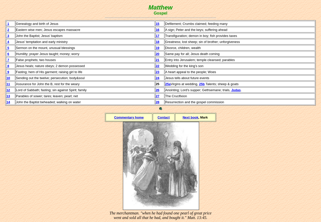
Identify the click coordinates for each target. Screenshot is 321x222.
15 (157, 24)
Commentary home (129, 117)
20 (157, 54)
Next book (190, 117)
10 (8, 78)
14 (8, 102)
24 (157, 78)
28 (157, 102)
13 (8, 96)
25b (202, 84)
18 (157, 42)
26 (157, 90)
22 (157, 66)
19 (157, 48)
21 (157, 60)
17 (157, 36)
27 (157, 96)
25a (168, 84)
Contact (163, 117)
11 (8, 84)
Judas (236, 90)
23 (157, 72)
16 (157, 30)
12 (8, 90)
